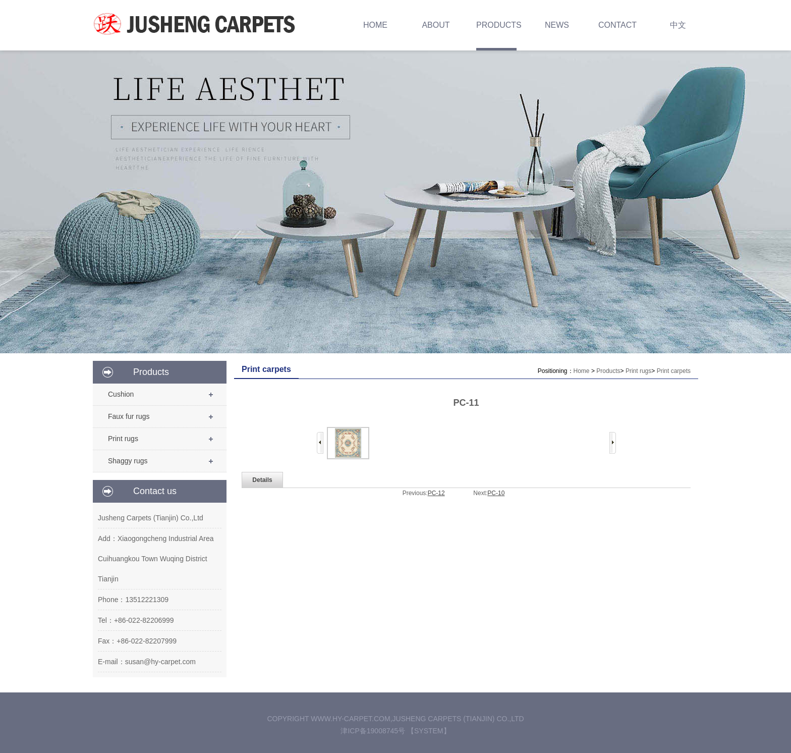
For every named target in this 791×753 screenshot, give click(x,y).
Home (582, 370)
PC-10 (495, 493)
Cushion (121, 394)
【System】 (428, 731)
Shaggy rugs (128, 461)
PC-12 (436, 493)
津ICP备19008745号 (374, 731)
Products (608, 370)
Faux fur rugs (128, 416)
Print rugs (123, 439)
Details (262, 479)
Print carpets (674, 370)
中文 (678, 25)
